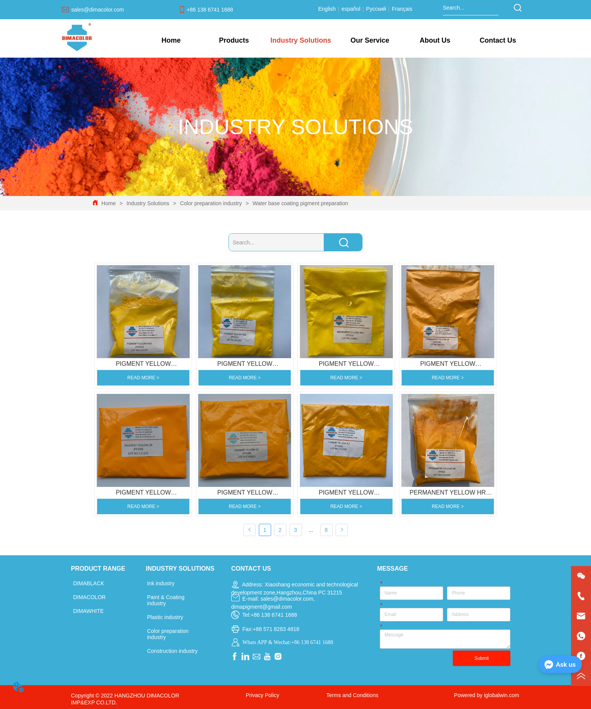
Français (401, 9)
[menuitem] (234, 40)
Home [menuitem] (170, 40)
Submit (482, 658)
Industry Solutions (148, 203)
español (351, 9)
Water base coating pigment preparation (299, 203)
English (327, 9)
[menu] (335, 40)
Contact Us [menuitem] (498, 40)
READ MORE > (143, 377)
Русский (375, 9)
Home (108, 203)
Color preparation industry (211, 203)
